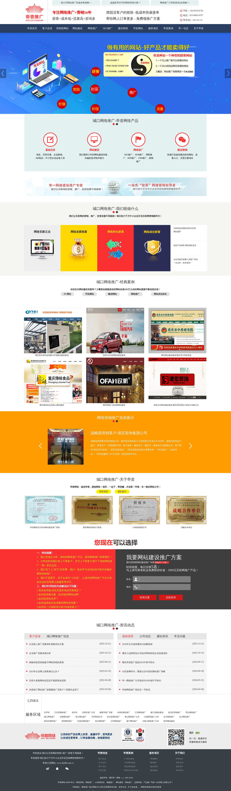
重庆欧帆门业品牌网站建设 (114, 405)
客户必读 (47, 28)
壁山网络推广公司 (132, 717)
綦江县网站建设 (157, 712)
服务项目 (153, 28)
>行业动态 (102, 763)
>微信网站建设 (129, 766)
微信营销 (123, 28)
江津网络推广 (140, 712)
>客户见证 (102, 766)
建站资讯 (162, 636)
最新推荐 (127, 636)
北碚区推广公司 (88, 712)
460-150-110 (197, 20)
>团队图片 (179, 766)
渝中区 (74, 712)
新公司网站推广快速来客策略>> (76, 3)
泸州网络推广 (116, 721)
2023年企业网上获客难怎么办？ (44, 671)
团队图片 (122, 491)
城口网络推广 (49, 717)
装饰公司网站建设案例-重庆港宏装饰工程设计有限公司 (176, 405)
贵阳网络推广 (67, 721)
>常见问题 (102, 770)
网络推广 (93, 28)
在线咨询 (171, 597)
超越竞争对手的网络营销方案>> (125, 3)
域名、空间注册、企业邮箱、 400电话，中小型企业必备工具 (50, 156)
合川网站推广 (184, 717)
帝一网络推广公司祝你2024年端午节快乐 (141, 680)
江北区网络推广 (60, 712)
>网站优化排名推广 (131, 770)
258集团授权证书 (139, 527)
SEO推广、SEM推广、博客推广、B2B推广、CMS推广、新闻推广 (138, 157)
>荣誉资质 (179, 763)
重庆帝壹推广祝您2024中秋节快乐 (138, 662)
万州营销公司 (96, 717)
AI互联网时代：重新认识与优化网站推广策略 (144, 671)
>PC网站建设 (128, 759)
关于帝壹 (199, 28)
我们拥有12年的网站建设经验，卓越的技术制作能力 (94, 156)
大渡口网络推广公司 (150, 721)
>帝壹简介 (179, 759)
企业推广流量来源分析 (40, 653)
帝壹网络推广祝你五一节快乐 (136, 690)
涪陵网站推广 (65, 717)
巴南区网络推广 (83, 721)
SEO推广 (107, 28)
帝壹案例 (168, 28)
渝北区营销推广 (174, 712)
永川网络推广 (169, 717)
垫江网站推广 (81, 717)
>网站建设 (153, 770)
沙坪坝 (47, 712)
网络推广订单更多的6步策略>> (174, 3)
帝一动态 (183, 28)
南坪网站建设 (169, 721)
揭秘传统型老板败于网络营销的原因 (46, 662)
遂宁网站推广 (132, 721)
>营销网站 (153, 759)
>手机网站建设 (129, 763)
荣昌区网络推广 (50, 721)
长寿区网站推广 (123, 712)
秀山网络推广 (191, 712)
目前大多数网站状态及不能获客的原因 (47, 680)
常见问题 (179, 636)
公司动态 (145, 636)
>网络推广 (153, 763)
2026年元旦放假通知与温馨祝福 (137, 644)
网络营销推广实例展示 (115, 418)
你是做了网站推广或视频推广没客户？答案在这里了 (54, 690)
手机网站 (138, 28)
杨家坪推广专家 (106, 712)
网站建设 (77, 28)
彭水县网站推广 (113, 717)
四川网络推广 (100, 721)
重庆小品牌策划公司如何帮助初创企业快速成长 (145, 653)
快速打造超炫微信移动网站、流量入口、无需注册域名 (182, 156)
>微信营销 (153, 766)
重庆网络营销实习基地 (92, 527)
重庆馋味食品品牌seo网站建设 (52, 405)
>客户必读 (102, 759)
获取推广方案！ (161, 562)
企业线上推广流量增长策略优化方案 (46, 644)
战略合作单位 (186, 527)
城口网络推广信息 (58, 636)
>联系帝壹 (179, 770)
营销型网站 (62, 28)
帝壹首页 (32, 28)
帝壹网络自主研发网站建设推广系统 (45, 527)
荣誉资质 (103, 491)
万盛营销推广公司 (151, 717)
